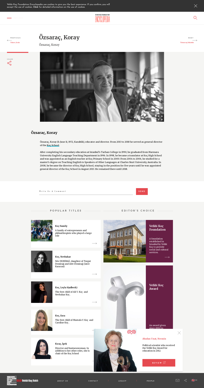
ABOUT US (62, 381)
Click (36, 7)
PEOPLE (151, 381)
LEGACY (122, 381)
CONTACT (93, 381)
